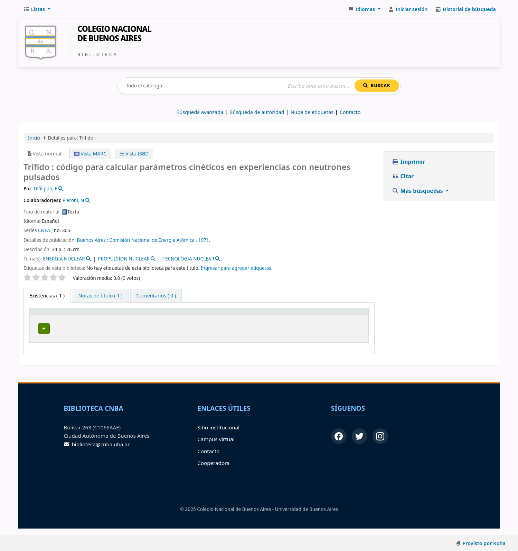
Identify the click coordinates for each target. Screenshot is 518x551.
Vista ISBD (134, 153)
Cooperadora (213, 469)
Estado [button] (274, 321)
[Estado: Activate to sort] (288, 317)
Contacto (208, 458)
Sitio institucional (218, 434)
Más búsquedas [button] (418, 190)
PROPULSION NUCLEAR (124, 258)
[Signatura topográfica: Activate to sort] (192, 317)
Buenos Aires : (92, 240)
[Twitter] (359, 443)
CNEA (44, 230)
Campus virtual (215, 446)
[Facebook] (339, 443)
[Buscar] (260, 86)
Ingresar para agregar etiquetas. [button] (236, 268)
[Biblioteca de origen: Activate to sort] (113, 317)
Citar (403, 176)
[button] (37, 9)
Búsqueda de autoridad (256, 112)
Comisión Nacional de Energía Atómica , (153, 240)
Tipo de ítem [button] (41, 317)
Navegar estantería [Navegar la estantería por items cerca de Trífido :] (181, 337)
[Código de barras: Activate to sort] (341, 317)
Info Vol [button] (239, 317)
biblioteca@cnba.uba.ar (97, 451)
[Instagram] (380, 443)
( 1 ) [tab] (47, 295)
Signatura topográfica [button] (185, 321)
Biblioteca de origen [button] (100, 321)
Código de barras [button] (330, 317)
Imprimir (408, 161)
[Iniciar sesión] (408, 9)
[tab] (101, 296)
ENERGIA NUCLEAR (64, 258)
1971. (204, 240)
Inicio (34, 137)
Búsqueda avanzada (199, 112)
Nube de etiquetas (312, 112)
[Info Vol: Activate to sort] (247, 317)
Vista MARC (90, 153)
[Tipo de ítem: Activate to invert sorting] (51, 317)
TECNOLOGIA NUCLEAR (188, 258)
